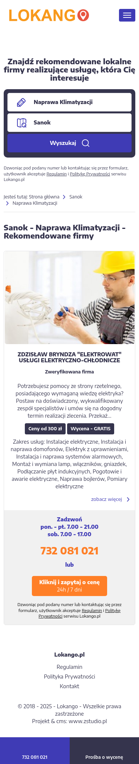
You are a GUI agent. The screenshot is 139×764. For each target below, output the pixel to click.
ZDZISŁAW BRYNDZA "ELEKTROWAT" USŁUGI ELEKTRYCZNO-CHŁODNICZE (69, 357)
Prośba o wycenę (104, 757)
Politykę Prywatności (90, 173)
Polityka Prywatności (69, 676)
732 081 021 (69, 550)
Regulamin (56, 173)
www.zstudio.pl (88, 721)
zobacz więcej (106, 499)
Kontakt (69, 686)
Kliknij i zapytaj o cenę (69, 586)
